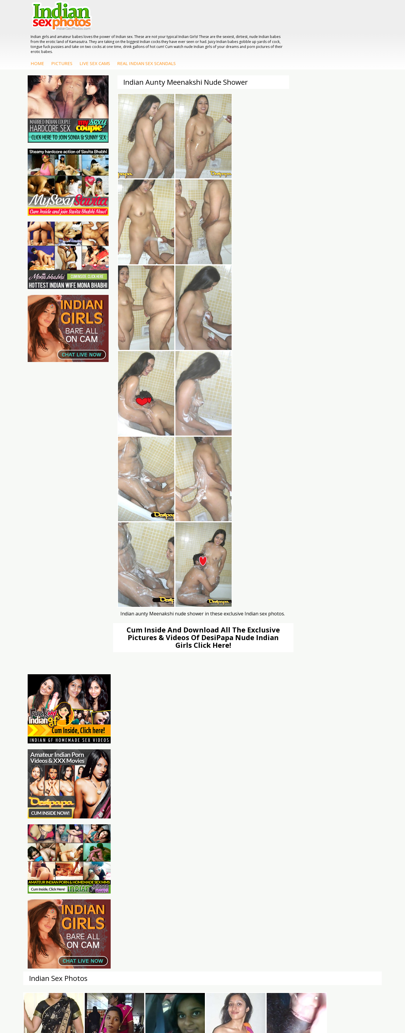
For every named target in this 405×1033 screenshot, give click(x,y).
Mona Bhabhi (346, 830)
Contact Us (224, 1009)
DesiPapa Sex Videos (235, 830)
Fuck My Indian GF (232, 841)
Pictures (151, 31)
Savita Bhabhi (347, 847)
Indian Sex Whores (172, 835)
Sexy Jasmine (346, 841)
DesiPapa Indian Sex (293, 830)
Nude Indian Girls (171, 859)
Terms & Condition (188, 1009)
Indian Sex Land (110, 859)
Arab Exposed (287, 835)
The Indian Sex (50, 830)
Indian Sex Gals (169, 847)
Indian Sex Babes (171, 853)
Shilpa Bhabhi (346, 859)
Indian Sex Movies (53, 859)
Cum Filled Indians (112, 841)
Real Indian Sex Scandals (236, 31)
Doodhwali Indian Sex (56, 835)
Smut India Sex (50, 853)
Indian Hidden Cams (234, 835)
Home (127, 31)
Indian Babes (227, 859)
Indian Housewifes (291, 853)
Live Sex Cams (184, 31)
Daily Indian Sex (51, 841)
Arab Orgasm (108, 830)
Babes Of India (109, 835)
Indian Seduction (170, 841)
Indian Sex (284, 841)
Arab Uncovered (230, 865)
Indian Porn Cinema (173, 830)
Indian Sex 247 (109, 853)
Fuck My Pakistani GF (294, 859)
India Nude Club (110, 847)
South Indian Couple (353, 853)
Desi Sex (282, 847)
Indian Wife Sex (50, 847)
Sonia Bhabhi (346, 835)
